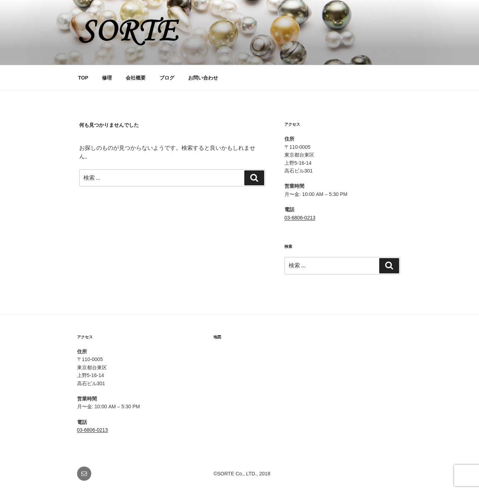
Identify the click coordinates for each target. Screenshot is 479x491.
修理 (107, 78)
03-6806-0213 (299, 217)
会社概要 (136, 78)
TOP (83, 78)
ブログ (166, 78)
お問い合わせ (203, 78)
